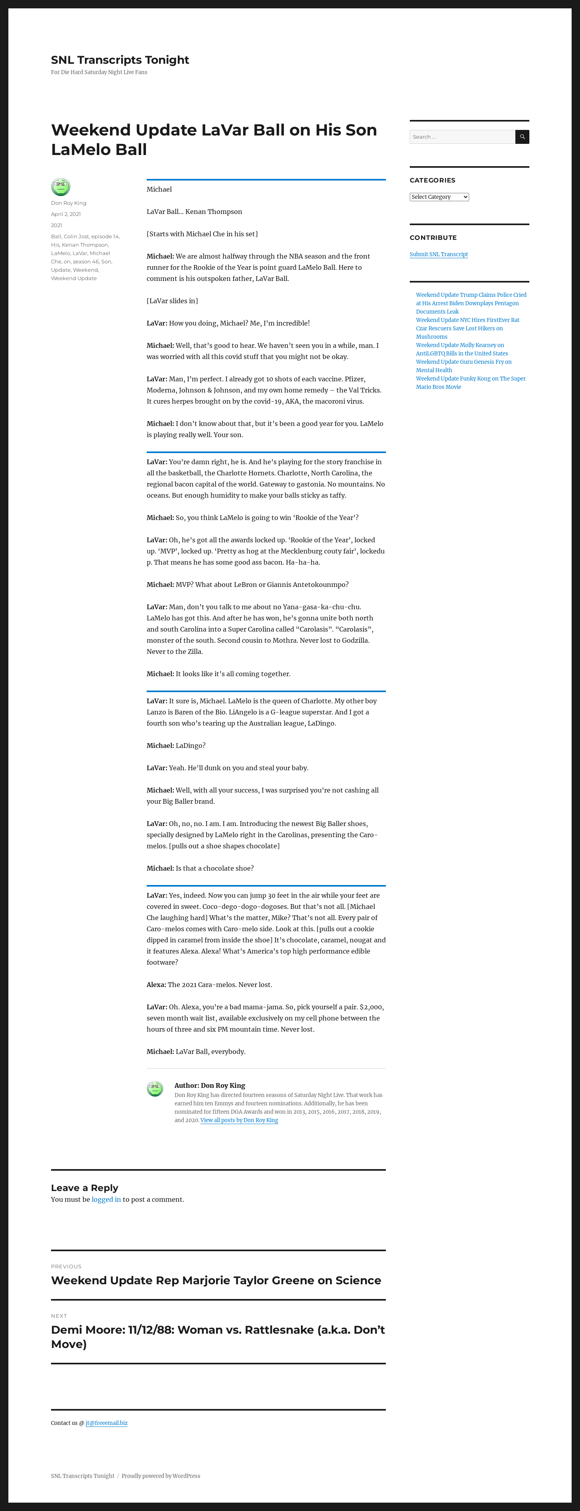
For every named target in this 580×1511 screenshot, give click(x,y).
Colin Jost (76, 236)
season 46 (86, 261)
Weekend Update (74, 278)
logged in (106, 1199)
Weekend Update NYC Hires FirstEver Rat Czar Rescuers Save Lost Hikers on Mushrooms (467, 328)
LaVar (80, 253)
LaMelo (60, 253)
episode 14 (105, 236)
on (67, 261)
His (55, 244)
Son (106, 261)
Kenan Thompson (85, 244)
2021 (56, 225)
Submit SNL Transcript (439, 254)
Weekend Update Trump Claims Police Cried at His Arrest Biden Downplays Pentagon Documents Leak (471, 303)
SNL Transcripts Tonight (120, 60)
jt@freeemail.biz (107, 1423)
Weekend (85, 270)
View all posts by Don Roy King (239, 1120)
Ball (56, 236)
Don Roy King (69, 203)
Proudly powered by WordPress (161, 1476)
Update (61, 270)
